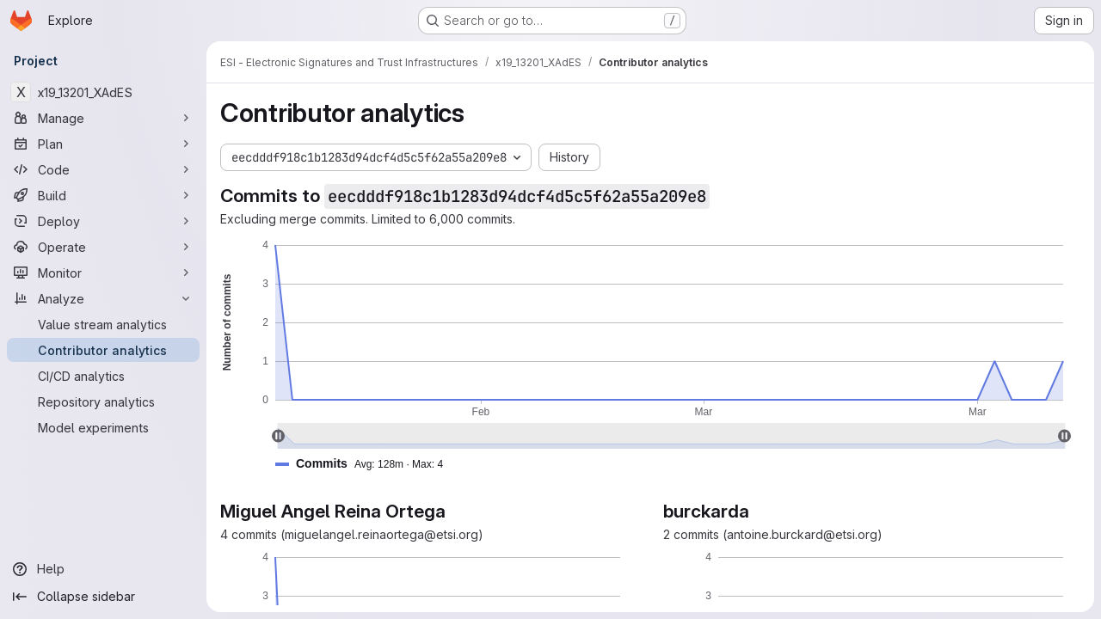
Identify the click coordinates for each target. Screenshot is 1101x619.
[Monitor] (103, 272)
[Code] (103, 169)
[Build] (103, 195)
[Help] (103, 569)
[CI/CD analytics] (103, 376)
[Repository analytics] (103, 401)
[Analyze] (103, 298)
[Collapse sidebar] (103, 597)
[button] (366, 464)
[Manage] (103, 118)
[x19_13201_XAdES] (103, 92)
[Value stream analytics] (103, 324)
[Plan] (103, 144)
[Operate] (103, 247)
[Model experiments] (103, 427)
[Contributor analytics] (103, 350)
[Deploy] (103, 221)
